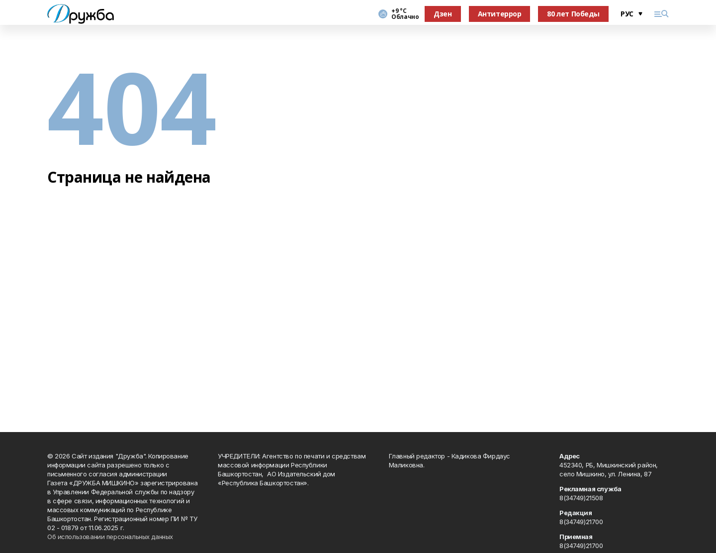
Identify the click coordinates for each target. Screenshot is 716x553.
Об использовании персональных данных (110, 537)
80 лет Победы (573, 13)
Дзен (442, 13)
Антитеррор (500, 13)
